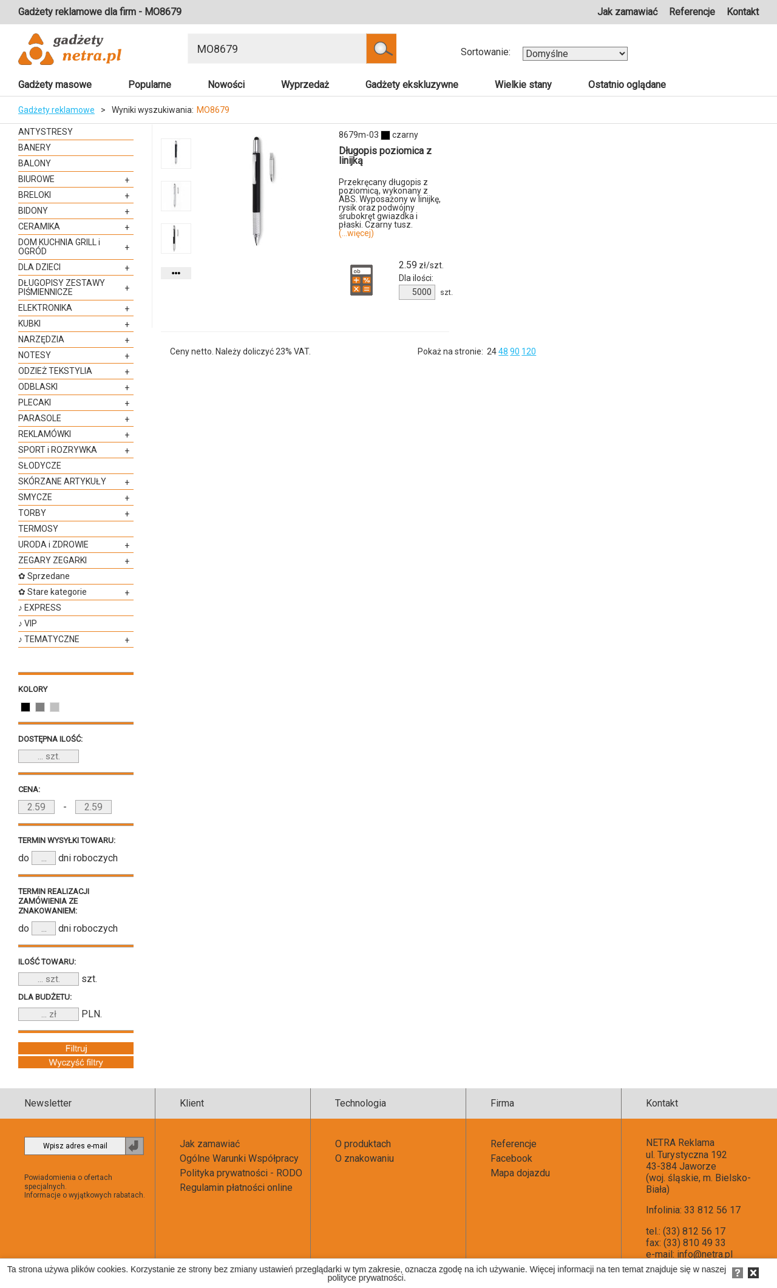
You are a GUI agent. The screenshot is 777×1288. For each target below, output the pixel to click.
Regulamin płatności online (236, 1187)
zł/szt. (421, 265)
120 (528, 351)
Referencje (692, 12)
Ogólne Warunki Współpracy (239, 1158)
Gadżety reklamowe (56, 110)
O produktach (363, 1144)
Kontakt (743, 12)
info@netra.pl (705, 1254)
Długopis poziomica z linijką (385, 155)
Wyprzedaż (305, 84)
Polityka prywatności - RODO (241, 1173)
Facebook (511, 1158)
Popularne (149, 84)
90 (515, 351)
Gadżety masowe (55, 84)
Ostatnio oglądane (627, 84)
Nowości (226, 84)
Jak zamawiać (627, 12)
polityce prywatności (365, 1278)
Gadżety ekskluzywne (411, 84)
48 (503, 351)
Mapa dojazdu (520, 1173)
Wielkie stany (523, 84)
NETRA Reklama (680, 1142)
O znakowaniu (364, 1158)
